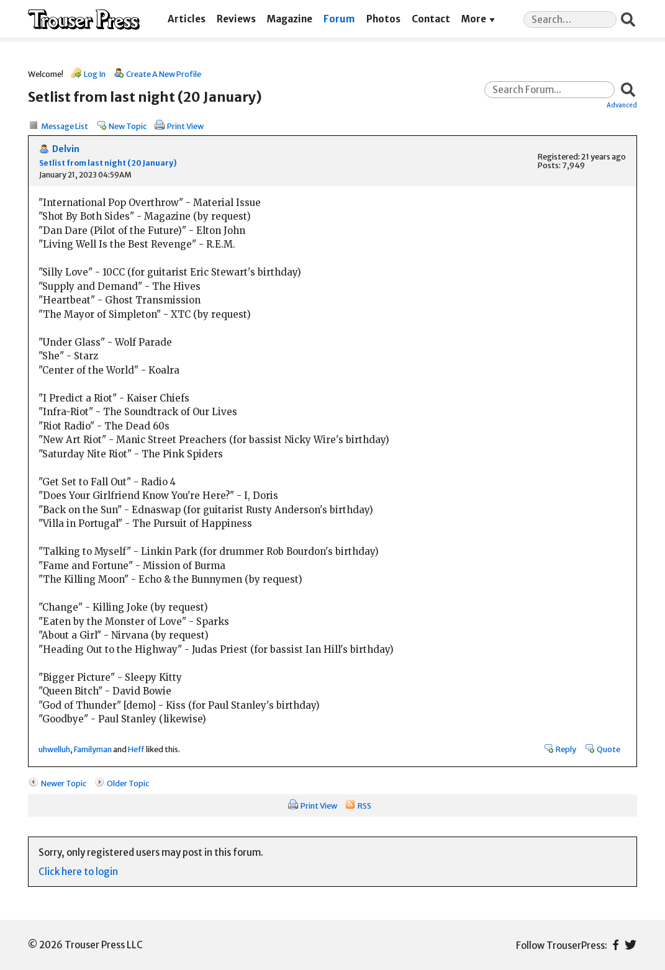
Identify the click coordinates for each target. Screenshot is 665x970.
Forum (339, 19)
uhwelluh (54, 749)
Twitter (630, 944)
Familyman (93, 749)
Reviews (236, 19)
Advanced (622, 105)
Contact (431, 19)
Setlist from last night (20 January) (108, 163)
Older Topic (128, 783)
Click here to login (78, 872)
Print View (185, 126)
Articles (187, 19)
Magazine (289, 19)
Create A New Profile (163, 74)
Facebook (615, 944)
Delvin (65, 149)
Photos (383, 19)
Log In (95, 74)
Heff (136, 749)
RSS (364, 806)
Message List (64, 126)
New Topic (128, 126)
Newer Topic (63, 783)
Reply (566, 749)
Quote (608, 749)
